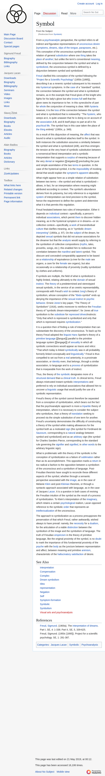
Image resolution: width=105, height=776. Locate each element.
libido (79, 295)
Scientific (55, 79)
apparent (83, 172)
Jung (82, 291)
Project (40, 79)
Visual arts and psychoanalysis (56, 612)
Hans (74, 334)
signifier (60, 444)
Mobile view (63, 771)
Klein (47, 484)
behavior (40, 303)
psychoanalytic (52, 40)
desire (96, 44)
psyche (40, 546)
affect (87, 134)
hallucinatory (64, 554)
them (78, 217)
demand (51, 378)
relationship (47, 259)
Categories (43, 644)
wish (65, 291)
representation (47, 588)
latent (79, 251)
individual (54, 213)
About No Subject (44, 771)
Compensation (47, 571)
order (66, 507)
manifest (66, 251)
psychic (90, 299)
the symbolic (63, 374)
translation (77, 413)
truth (73, 378)
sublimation (87, 457)
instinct (40, 283)
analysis (66, 240)
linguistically (77, 354)
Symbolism (46, 608)
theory (53, 283)
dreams (53, 47)
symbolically (71, 350)
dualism (94, 523)
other (85, 444)
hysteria (94, 106)
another (49, 59)
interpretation (47, 567)
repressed (74, 314)
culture (39, 228)
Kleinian (65, 484)
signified (74, 444)
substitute (60, 314)
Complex (44, 575)
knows (75, 98)
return (95, 461)
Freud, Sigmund (48, 625)
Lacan (51, 491)
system (40, 197)
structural (41, 378)
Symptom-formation (50, 600)
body (55, 546)
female (63, 263)
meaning (95, 59)
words (91, 444)
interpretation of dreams (85, 625)
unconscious (86, 44)
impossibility (82, 169)
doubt (98, 538)
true (96, 310)
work (74, 225)
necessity (79, 523)
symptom (72, 172)
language (51, 338)
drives (83, 314)
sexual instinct (75, 299)
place (39, 59)
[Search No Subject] (92, 12)
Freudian (96, 306)
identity (56, 361)
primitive (40, 338)
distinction (72, 527)
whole (43, 106)
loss (57, 110)
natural (71, 432)
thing (83, 55)
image (73, 480)
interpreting (42, 232)
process (76, 365)
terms (75, 165)
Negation (45, 592)
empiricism (60, 535)
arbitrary (78, 436)
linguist (67, 334)
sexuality (75, 342)
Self (42, 596)
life (48, 125)
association (46, 121)
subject (77, 232)
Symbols (57, 34)
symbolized (42, 67)
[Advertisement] (58, 702)
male (88, 259)
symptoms (42, 47)
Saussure (41, 432)
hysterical (46, 87)
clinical (66, 378)
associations (53, 217)
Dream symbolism (49, 579)
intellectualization (45, 510)
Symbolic (45, 604)
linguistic (52, 389)
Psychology (67, 79)
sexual (49, 236)
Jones (57, 303)
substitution (62, 55)
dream (87, 228)
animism (86, 550)
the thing (40, 129)
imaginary (92, 499)
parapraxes (85, 47)
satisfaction (78, 554)
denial (48, 161)
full (80, 98)
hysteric (91, 114)
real (68, 357)
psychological (68, 503)
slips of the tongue (68, 47)
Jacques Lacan (59, 644)
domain (81, 279)
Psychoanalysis (89, 644)
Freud (39, 75)
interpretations (81, 381)
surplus (71, 157)
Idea (42, 583)
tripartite (86, 406)
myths (84, 244)
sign (68, 429)
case (72, 87)
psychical (41, 125)
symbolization (73, 322)
